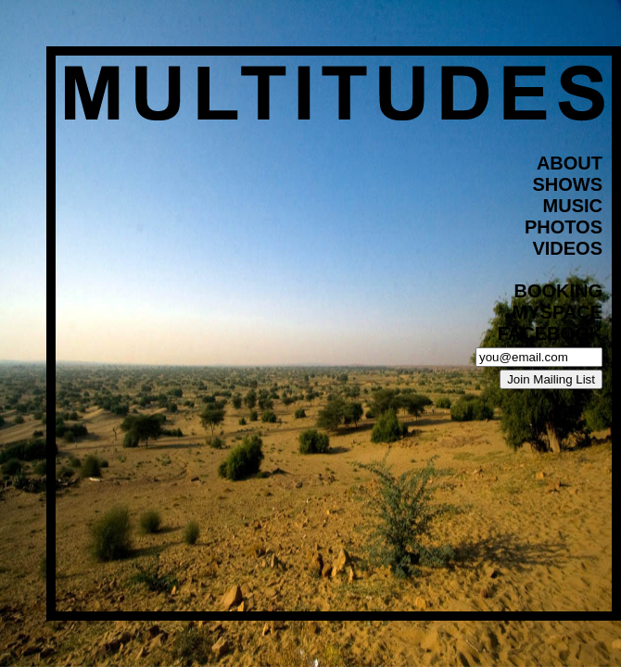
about (569, 163)
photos (563, 227)
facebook (550, 333)
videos (567, 248)
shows (567, 184)
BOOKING (557, 291)
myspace (557, 312)
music (572, 205)
